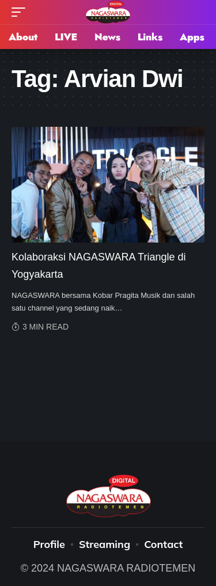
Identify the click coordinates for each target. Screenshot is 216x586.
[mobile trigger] (21, 12)
